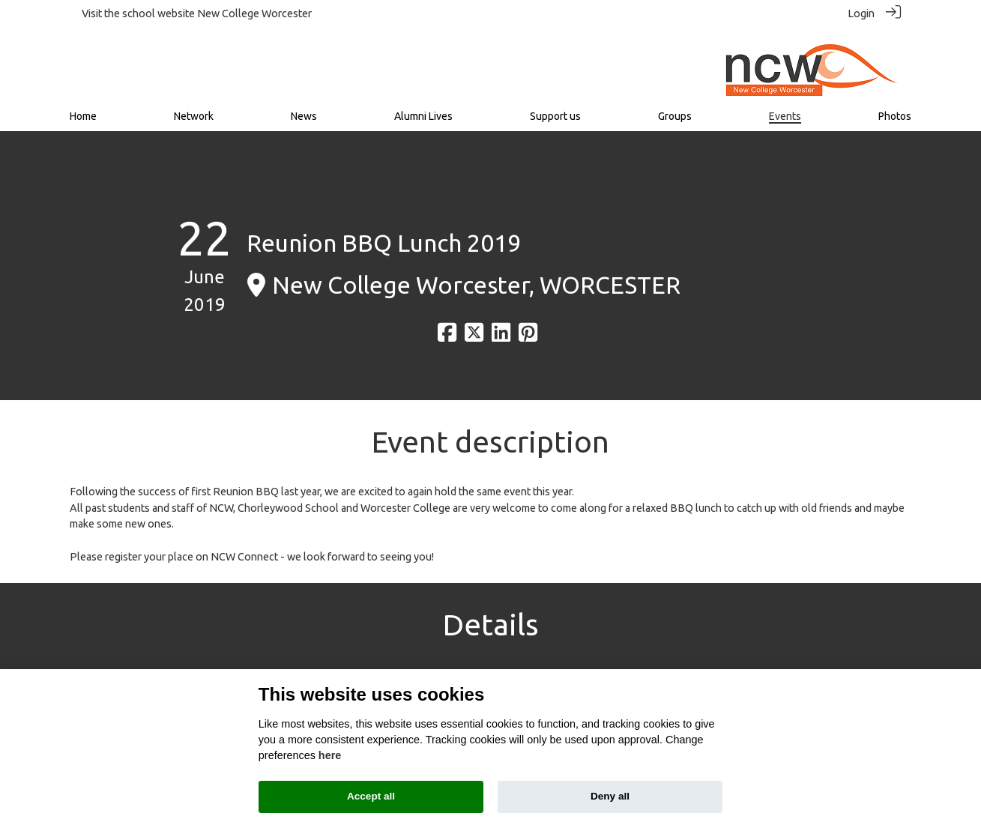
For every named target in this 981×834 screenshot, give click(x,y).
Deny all (610, 796)
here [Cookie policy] (330, 755)
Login (861, 13)
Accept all (371, 796)
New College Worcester (254, 13)
